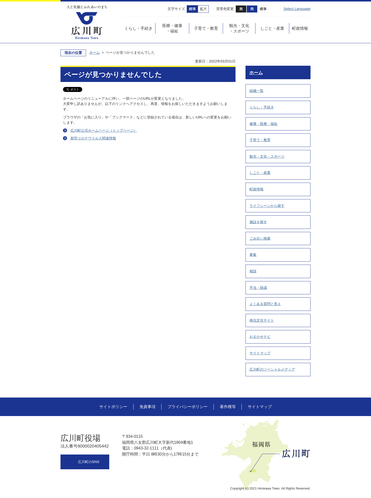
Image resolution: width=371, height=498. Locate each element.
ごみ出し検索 (260, 238)
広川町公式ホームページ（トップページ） (103, 130)
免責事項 (148, 407)
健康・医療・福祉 (264, 124)
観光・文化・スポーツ (267, 156)
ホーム (94, 52)
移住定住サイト (262, 320)
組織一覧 (257, 91)
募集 (253, 255)
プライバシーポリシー (188, 407)
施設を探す (258, 222)
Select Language (297, 9)
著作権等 (228, 407)
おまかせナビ (260, 337)
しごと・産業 (260, 173)
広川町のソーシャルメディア (272, 369)
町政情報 (257, 189)
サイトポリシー (113, 407)
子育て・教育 (260, 140)
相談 (253, 271)
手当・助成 (258, 288)
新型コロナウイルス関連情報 (93, 138)
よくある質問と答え (265, 304)
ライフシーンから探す (267, 206)
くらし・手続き (262, 107)
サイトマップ (260, 353)
